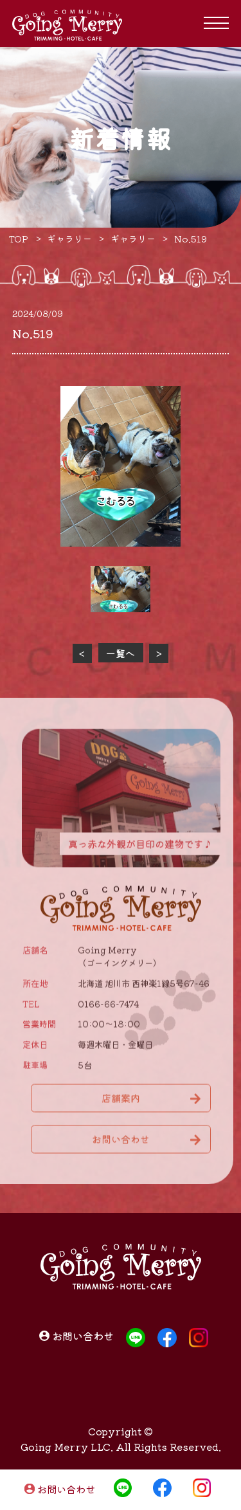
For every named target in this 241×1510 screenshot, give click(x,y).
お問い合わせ (66, 1489)
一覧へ (120, 653)
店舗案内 (121, 1102)
